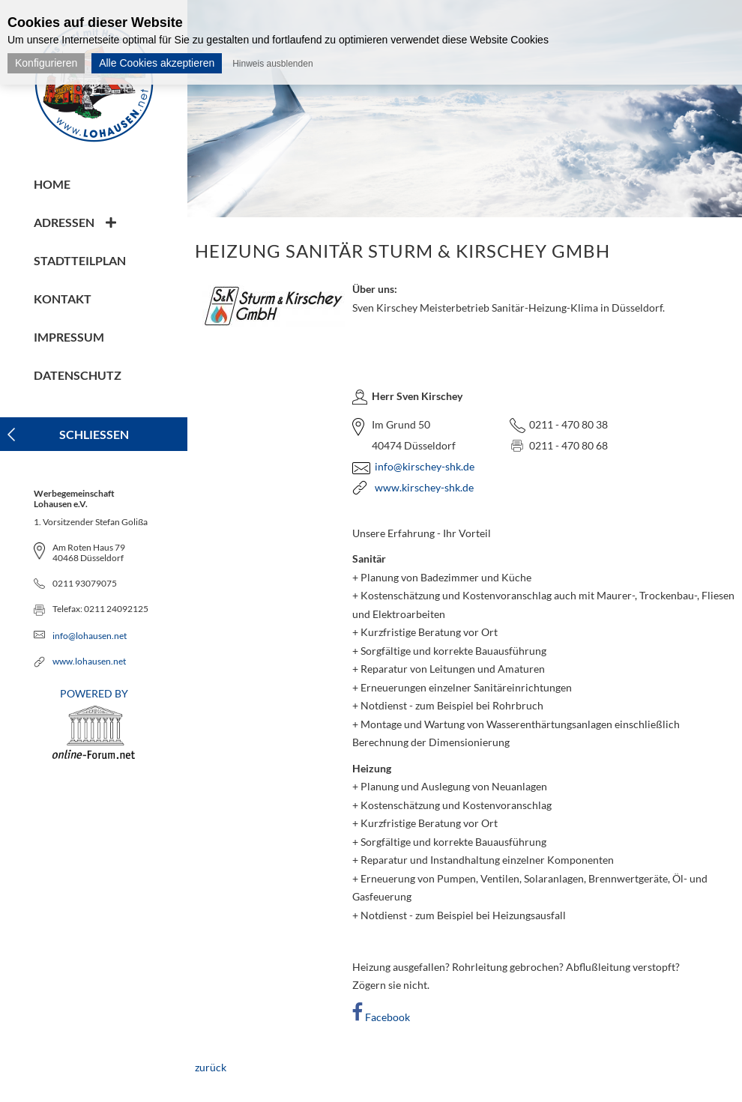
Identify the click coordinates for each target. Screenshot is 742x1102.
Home (52, 184)
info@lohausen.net (89, 635)
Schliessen (94, 434)
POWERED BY (93, 723)
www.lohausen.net (89, 661)
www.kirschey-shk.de (424, 487)
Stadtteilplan (80, 260)
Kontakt (62, 298)
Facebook (387, 1017)
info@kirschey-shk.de (424, 466)
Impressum (69, 337)
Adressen (64, 222)
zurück (210, 1067)
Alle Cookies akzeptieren (156, 63)
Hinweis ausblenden (272, 63)
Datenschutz (77, 375)
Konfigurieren (46, 63)
